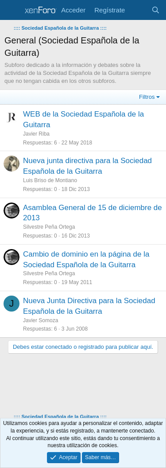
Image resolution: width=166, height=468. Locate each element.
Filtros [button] (146, 97)
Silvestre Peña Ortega (49, 227)
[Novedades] (138, 10)
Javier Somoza (40, 320)
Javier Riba (36, 134)
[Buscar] (155, 10)
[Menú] (12, 10)
